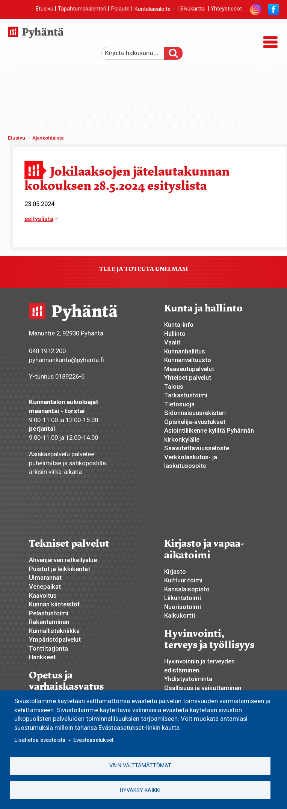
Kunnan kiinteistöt (54, 604)
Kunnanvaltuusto (187, 360)
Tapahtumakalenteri (82, 9)
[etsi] (137, 53)
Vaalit (172, 342)
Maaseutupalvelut (189, 369)
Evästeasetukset (93, 740)
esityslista (41, 219)
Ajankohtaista (47, 138)
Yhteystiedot (226, 9)
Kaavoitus (43, 595)
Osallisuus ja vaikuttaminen (202, 688)
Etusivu (44, 9)
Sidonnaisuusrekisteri (195, 413)
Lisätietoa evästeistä (39, 740)
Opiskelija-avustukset (194, 422)
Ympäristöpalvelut (55, 639)
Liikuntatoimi (182, 597)
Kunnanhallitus (184, 351)
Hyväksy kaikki (140, 790)
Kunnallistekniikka (54, 631)
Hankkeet (42, 657)
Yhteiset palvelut (187, 377)
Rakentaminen (49, 622)
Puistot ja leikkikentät (59, 569)
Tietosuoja (179, 404)
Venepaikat (45, 586)
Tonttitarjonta (48, 648)
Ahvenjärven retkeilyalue (63, 560)
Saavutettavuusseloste (196, 448)
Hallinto (175, 333)
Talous (173, 386)
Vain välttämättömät (140, 765)
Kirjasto (175, 571)
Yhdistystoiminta (188, 679)
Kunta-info (178, 324)
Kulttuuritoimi (183, 580)
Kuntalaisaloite (155, 9)
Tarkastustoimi (185, 395)
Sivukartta (192, 9)
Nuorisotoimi (182, 607)
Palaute (120, 9)
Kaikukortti (179, 615)
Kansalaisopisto (187, 589)
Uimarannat (45, 577)
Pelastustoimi (48, 613)
